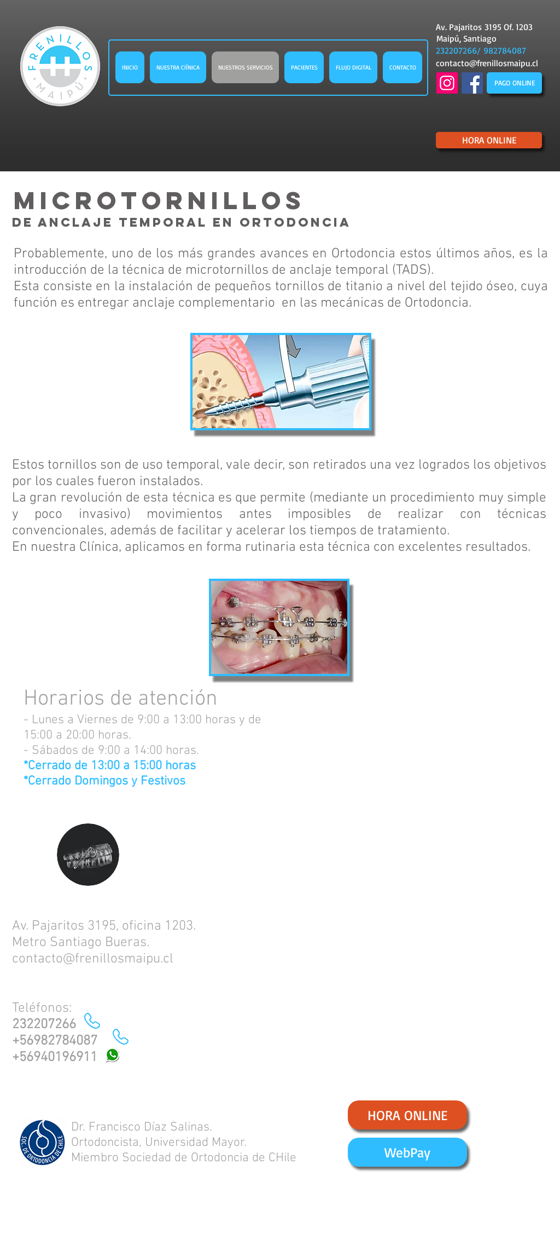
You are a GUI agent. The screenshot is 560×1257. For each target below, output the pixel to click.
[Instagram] (447, 83)
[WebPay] (407, 1152)
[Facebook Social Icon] (472, 83)
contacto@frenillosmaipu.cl (487, 62)
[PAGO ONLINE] (514, 83)
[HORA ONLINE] (489, 140)
